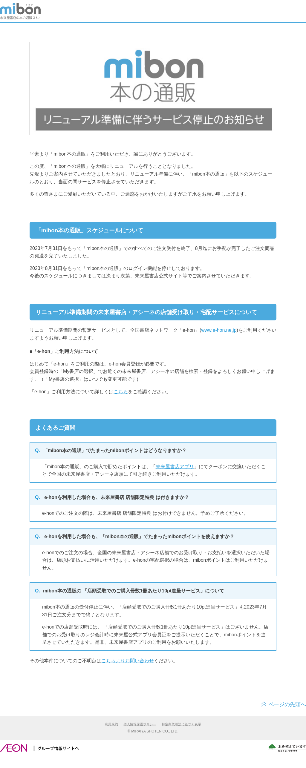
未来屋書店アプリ (175, 466)
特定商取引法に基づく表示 (181, 724)
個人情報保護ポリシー (139, 724)
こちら (121, 391)
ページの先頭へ (287, 704)
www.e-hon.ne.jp (218, 330)
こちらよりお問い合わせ (127, 660)
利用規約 (111, 724)
